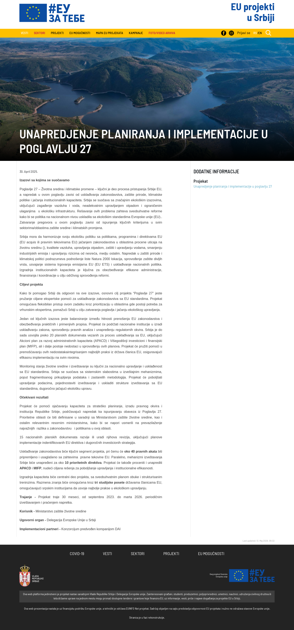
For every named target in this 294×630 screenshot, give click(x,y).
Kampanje (136, 33)
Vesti (24, 33)
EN (260, 33)
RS (255, 33)
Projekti (57, 33)
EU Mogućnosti (79, 33)
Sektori (138, 554)
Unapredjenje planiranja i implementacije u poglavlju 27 (233, 186)
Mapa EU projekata (109, 33)
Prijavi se (243, 33)
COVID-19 (77, 554)
